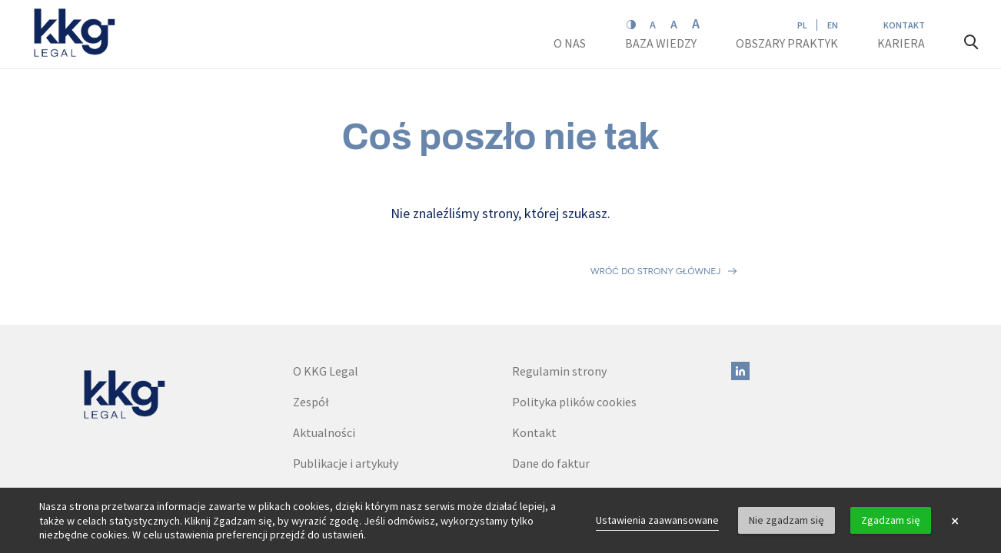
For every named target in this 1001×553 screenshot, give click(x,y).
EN (832, 25)
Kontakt (904, 25)
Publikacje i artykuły (345, 395)
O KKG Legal (325, 303)
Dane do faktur (551, 395)
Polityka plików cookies (574, 334)
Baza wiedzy (662, 43)
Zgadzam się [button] (890, 520)
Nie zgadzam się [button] (786, 520)
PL (802, 25)
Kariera (902, 43)
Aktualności (324, 365)
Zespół (311, 334)
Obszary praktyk (787, 43)
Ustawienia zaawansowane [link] (657, 520)
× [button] (955, 520)
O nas (571, 43)
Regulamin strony (559, 303)
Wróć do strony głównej (655, 237)
